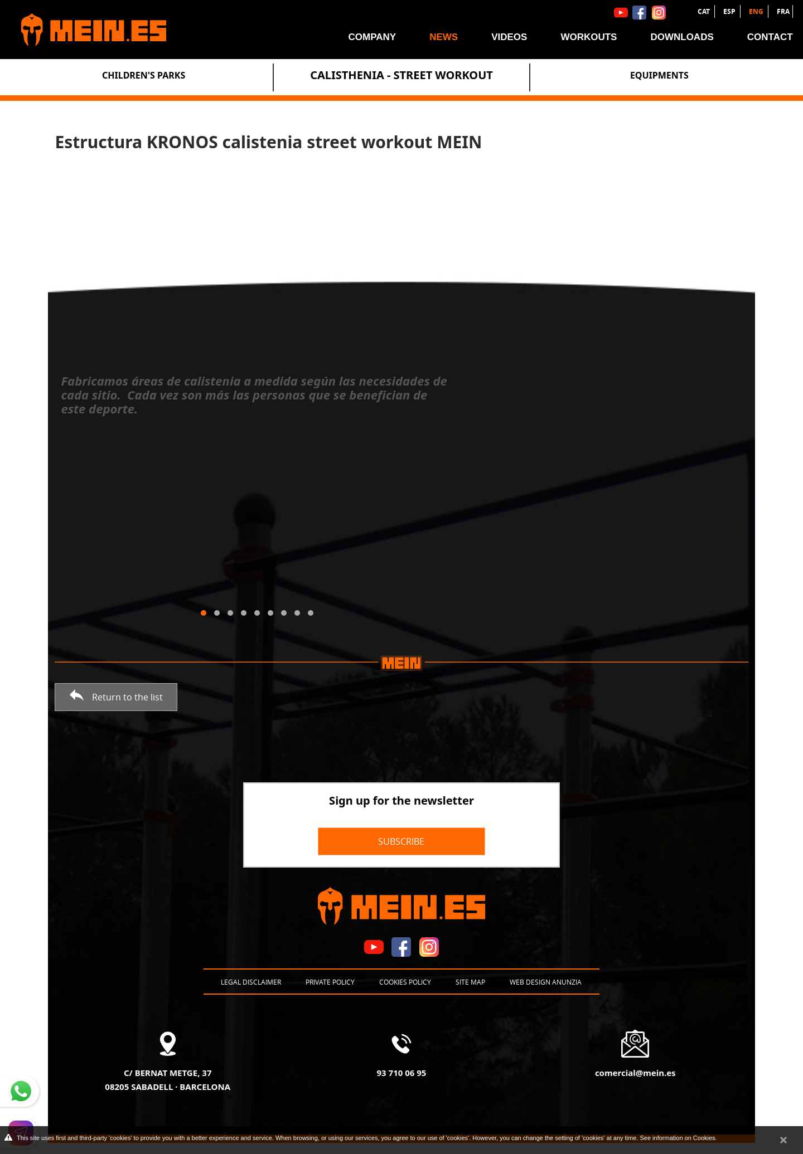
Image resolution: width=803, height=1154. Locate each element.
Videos (509, 37)
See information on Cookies (677, 1137)
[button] (203, 613)
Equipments (659, 75)
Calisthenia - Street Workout (401, 74)
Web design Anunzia (546, 981)
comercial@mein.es (635, 1072)
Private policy (330, 981)
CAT (705, 11)
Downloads (681, 37)
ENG (757, 11)
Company (372, 37)
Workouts (588, 37)
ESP (730, 11)
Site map (470, 981)
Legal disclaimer (251, 981)
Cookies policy (405, 981)
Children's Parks (143, 75)
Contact (770, 37)
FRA (783, 11)
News (443, 37)
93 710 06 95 (402, 1072)
